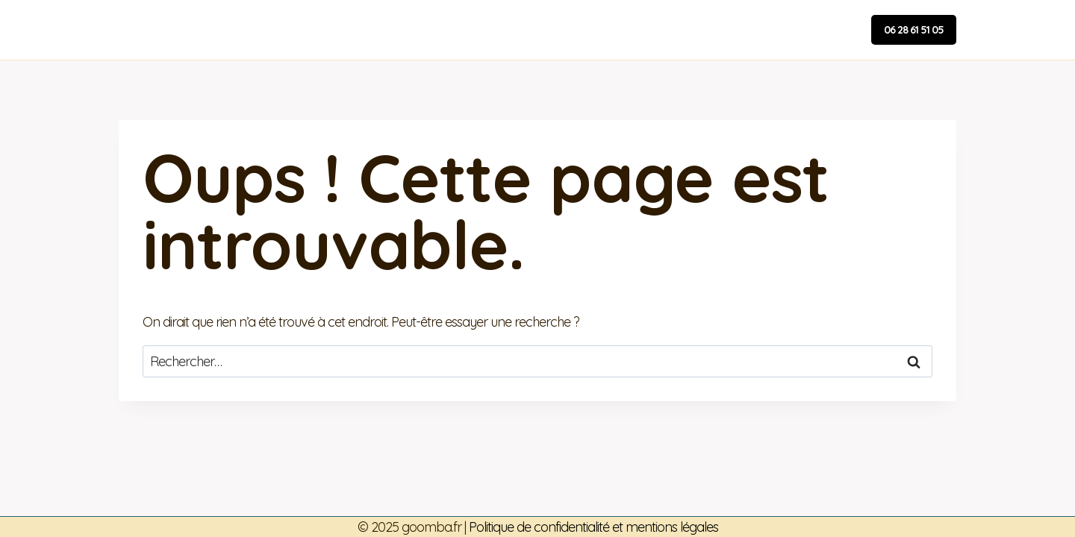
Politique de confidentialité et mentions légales (593, 527)
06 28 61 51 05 (914, 30)
